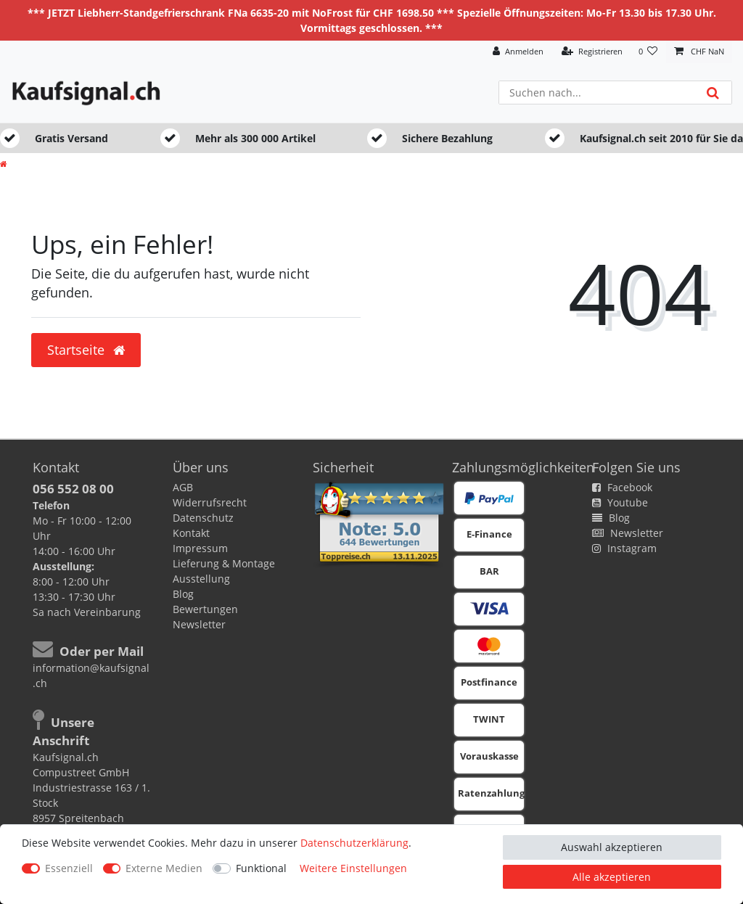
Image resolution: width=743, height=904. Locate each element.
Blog (183, 594)
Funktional (261, 868)
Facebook (622, 487)
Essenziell (69, 868)
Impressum (200, 548)
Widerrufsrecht (210, 502)
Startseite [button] (86, 349)
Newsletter (199, 624)
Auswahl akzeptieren (611, 847)
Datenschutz (203, 518)
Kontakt (191, 533)
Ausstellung (201, 578)
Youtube (620, 502)
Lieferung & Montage (224, 563)
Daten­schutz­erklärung (354, 843)
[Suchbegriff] (596, 92)
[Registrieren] (592, 52)
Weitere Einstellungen (353, 868)
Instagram (624, 548)
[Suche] (712, 92)
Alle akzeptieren (611, 877)
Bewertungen (205, 609)
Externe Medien (164, 868)
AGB (183, 487)
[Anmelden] (518, 52)
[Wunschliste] (648, 52)
